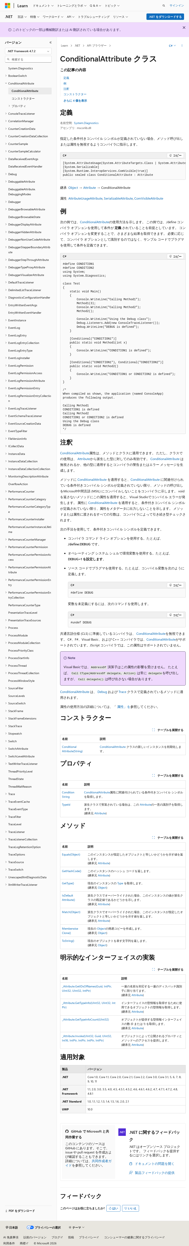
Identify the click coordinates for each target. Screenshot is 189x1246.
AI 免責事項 (10, 1237)
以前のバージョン (34, 1237)
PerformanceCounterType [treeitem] (24, 605)
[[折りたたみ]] (50, 42)
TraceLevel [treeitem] (14, 824)
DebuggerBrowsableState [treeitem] (24, 217)
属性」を (123, 706)
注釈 (66, 89)
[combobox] (28, 51)
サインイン (177, 5)
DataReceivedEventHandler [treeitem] (25, 166)
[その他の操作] (182, 45)
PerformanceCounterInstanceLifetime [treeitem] (29, 529)
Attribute (89, 187)
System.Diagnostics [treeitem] (20, 68)
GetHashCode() (71, 871)
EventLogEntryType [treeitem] (20, 350)
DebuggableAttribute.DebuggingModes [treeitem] (22, 191)
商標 (23, 1243)
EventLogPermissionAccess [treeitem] (25, 373)
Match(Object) (71, 912)
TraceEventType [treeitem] (18, 809)
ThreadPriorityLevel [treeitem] (20, 771)
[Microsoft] (7, 5)
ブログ (55, 1237)
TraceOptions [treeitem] (16, 854)
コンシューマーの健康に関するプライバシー (133, 1237)
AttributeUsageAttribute (85, 198)
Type (120, 883)
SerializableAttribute (118, 198)
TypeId (66, 804)
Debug (102, 691)
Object (73, 187)
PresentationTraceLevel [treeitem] (22, 613)
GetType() (68, 883)
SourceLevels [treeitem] (16, 696)
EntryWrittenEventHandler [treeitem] (24, 313)
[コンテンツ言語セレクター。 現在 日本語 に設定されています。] (11, 1227)
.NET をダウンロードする (165, 17)
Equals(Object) (71, 854)
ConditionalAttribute (94, 222)
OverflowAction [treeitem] (18, 484)
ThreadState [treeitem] (16, 779)
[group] (123, 169)
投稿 (71, 1237)
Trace (122, 691)
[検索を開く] (164, 5)
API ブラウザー (97, 45)
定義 (66, 78)
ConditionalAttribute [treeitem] (25, 91)
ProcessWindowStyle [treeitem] (21, 681)
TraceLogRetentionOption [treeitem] (24, 847)
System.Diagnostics (86, 123)
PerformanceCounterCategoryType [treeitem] (29, 509)
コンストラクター (75, 94)
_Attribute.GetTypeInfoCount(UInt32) (85, 1019)
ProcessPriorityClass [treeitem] (20, 650)
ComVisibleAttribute (148, 198)
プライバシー (87, 1237)
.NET (77, 45)
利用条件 (9, 1243)
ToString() (68, 941)
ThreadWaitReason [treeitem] (20, 786)
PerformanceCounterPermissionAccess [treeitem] (29, 557)
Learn (64, 45)
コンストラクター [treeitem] (23, 98)
